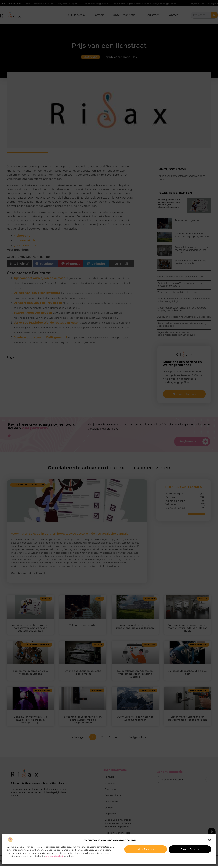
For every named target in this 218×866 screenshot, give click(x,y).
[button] (209, 840)
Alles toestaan (145, 849)
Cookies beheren (190, 849)
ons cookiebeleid (54, 856)
